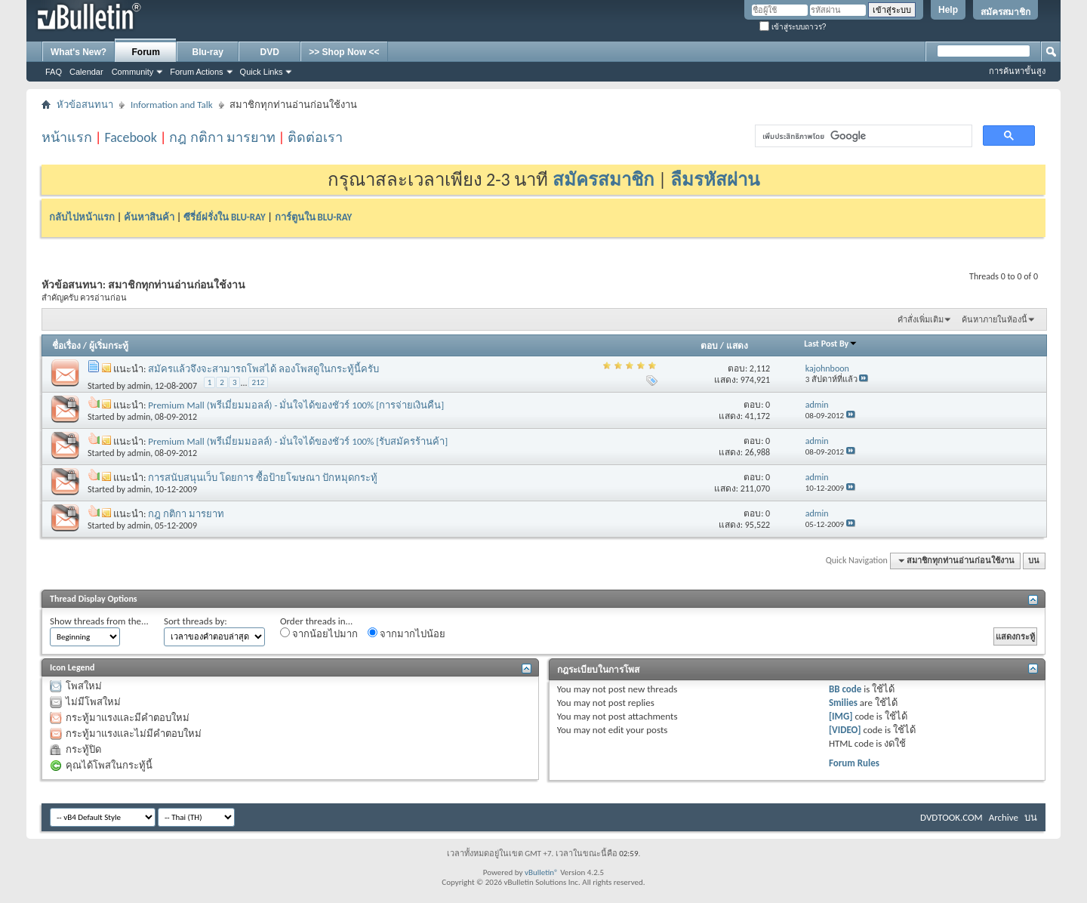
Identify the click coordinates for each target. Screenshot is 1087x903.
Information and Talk (172, 104)
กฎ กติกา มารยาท (222, 137)
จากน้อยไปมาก (319, 633)
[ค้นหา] (862, 136)
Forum (146, 52)
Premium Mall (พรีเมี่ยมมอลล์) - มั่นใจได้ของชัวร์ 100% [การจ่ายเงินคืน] (296, 405)
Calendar (86, 71)
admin (139, 386)
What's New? (78, 52)
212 (258, 382)
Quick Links (261, 71)
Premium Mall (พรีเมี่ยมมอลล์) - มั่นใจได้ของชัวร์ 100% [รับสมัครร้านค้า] (298, 441)
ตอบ (709, 346)
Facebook (130, 137)
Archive (1003, 817)
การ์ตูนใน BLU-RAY (314, 217)
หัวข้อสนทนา (85, 104)
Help (948, 10)
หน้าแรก (67, 137)
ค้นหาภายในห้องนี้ (994, 320)
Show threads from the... (99, 621)
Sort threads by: (195, 621)
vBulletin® (542, 872)
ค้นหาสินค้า (149, 217)
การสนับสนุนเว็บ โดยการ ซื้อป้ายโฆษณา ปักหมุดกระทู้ (262, 477)
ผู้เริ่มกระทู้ (108, 346)
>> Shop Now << (344, 52)
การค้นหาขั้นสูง (1017, 71)
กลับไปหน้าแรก (82, 217)
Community (133, 71)
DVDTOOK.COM (951, 817)
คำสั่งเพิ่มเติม (921, 320)
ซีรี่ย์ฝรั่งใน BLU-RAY (224, 217)
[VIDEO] (845, 729)
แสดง (737, 346)
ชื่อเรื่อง (66, 346)
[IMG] (841, 716)
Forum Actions (196, 71)
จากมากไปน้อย (406, 633)
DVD (269, 52)
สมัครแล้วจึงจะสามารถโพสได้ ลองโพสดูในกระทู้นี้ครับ (263, 368)
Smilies (843, 702)
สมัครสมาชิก (1005, 12)
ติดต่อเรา (315, 137)
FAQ (53, 71)
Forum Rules (854, 763)
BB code (845, 689)
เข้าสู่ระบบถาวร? (792, 27)
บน (1033, 561)
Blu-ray (207, 52)
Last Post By (831, 343)
